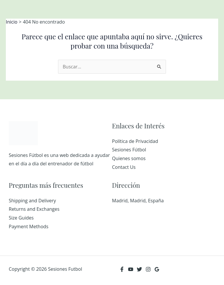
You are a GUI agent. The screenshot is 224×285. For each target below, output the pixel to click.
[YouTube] (130, 269)
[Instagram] (148, 269)
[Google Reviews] (157, 269)
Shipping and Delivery (32, 200)
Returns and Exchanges (34, 209)
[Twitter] (139, 269)
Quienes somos (129, 158)
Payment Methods (28, 226)
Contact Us (124, 167)
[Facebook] (122, 269)
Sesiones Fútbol (129, 149)
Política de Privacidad (135, 141)
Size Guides (21, 218)
